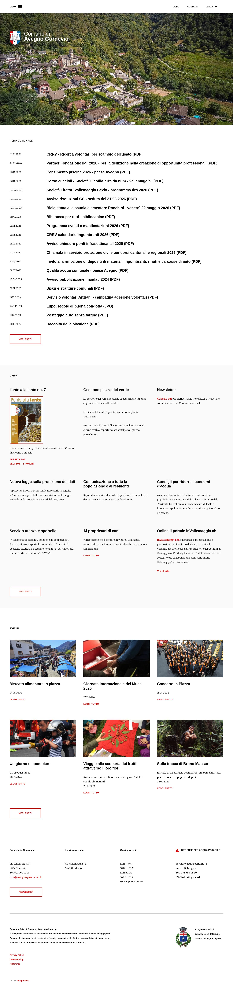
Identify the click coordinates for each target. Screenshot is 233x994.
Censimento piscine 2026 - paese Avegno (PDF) (88, 172)
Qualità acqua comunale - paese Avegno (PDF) (87, 270)
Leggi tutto (91, 555)
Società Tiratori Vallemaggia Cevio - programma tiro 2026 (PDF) (102, 190)
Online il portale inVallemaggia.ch (186, 531)
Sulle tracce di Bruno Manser (182, 764)
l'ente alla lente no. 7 (28, 390)
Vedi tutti (25, 339)
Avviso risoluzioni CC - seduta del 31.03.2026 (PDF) (92, 199)
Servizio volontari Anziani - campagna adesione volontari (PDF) (102, 297)
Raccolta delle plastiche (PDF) (73, 324)
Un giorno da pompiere (30, 764)
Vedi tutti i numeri (22, 464)
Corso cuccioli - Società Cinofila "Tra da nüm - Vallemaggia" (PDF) (105, 181)
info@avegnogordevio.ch (26, 877)
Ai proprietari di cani (101, 531)
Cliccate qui (164, 398)
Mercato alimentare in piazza (35, 684)
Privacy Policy (17, 955)
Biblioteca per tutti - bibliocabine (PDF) (81, 217)
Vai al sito (163, 571)
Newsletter (166, 390)
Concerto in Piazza (173, 684)
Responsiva (23, 980)
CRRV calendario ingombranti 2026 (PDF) (83, 235)
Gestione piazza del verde (106, 390)
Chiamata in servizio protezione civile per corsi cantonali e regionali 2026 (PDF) (116, 252)
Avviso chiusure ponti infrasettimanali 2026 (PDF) (90, 243)
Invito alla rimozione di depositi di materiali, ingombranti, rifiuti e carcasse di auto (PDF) (124, 261)
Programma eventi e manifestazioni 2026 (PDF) (88, 226)
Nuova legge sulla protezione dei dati (42, 482)
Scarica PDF (17, 459)
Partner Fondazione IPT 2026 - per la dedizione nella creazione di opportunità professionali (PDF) (132, 163)
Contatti (192, 7)
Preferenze (15, 964)
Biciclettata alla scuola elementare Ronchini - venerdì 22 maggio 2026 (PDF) (113, 208)
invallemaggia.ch (168, 539)
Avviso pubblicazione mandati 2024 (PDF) (83, 279)
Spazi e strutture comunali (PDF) (75, 288)
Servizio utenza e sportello (33, 531)
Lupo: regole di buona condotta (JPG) (80, 306)
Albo (176, 7)
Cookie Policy (16, 959)
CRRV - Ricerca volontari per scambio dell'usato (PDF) (95, 154)
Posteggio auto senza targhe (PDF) (77, 315)
